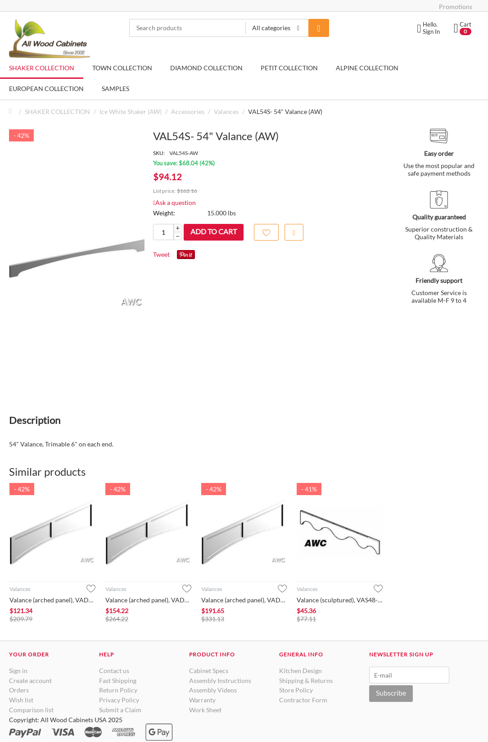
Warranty (202, 700)
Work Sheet (205, 710)
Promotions (455, 6)
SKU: (159, 153)
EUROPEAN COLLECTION (46, 88)
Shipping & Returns (306, 680)
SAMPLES (115, 88)
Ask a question (174, 202)
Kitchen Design (300, 670)
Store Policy (296, 690)
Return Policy (118, 690)
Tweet (161, 254)
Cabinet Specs (208, 670)
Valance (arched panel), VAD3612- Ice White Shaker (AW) (52, 600)
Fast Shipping (117, 680)
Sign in (18, 670)
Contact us (114, 670)
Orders (19, 690)
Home (12, 111)
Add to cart (213, 231)
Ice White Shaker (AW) (130, 111)
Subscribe (391, 692)
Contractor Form (303, 700)
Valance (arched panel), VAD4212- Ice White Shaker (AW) (148, 600)
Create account (30, 680)
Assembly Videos (213, 690)
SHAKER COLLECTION (41, 68)
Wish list (21, 700)
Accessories (187, 111)
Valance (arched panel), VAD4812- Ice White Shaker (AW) (244, 600)
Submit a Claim (120, 710)
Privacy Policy (119, 700)
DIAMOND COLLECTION (206, 68)
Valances (226, 111)
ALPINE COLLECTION (367, 68)
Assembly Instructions (220, 680)
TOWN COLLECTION (122, 68)
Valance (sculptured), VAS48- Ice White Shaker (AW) (340, 600)
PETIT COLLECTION (289, 68)
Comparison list (31, 710)
